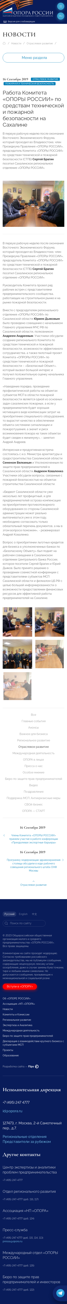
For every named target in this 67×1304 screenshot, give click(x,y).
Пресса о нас (33, 766)
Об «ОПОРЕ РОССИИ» (17, 998)
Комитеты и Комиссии (16, 1014)
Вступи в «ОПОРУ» (20, 986)
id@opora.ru (12, 1111)
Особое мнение (33, 772)
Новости (16, 43)
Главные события (34, 721)
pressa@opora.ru (12, 1241)
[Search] (24, 923)
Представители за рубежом (27, 1141)
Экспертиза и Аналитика (17, 1025)
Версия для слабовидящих (19, 21)
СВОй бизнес (33, 804)
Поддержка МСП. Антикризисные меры (33, 798)
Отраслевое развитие (40, 43)
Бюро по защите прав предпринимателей (33, 779)
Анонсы (33, 727)
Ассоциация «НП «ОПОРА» (19, 1003)
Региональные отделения (24, 1137)
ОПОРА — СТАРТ (33, 811)
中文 (34, 914)
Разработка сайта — (21, 1066)
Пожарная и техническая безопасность (29, 83)
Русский (9, 914)
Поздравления (33, 791)
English (23, 914)
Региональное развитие (33, 740)
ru (60, 16)
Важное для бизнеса (33, 734)
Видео (33, 785)
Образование (11, 1055)
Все (33, 714)
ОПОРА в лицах (33, 759)
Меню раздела (34, 58)
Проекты (8, 1050)
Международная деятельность (33, 753)
